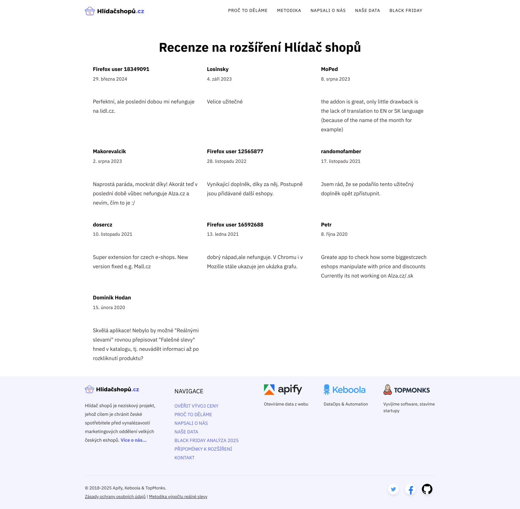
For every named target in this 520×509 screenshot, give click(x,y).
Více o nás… (134, 440)
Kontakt (184, 458)
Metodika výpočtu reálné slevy (178, 496)
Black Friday (406, 10)
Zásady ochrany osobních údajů (115, 496)
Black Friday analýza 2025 (206, 440)
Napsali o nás (328, 10)
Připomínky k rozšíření (203, 449)
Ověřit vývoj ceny (196, 406)
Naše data (367, 10)
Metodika (289, 10)
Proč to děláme (248, 10)
